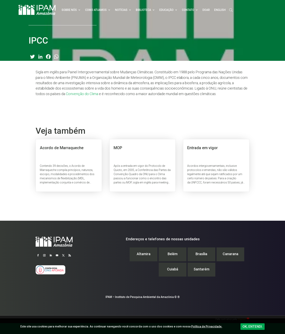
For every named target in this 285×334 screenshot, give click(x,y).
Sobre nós (69, 9)
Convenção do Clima (82, 94)
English (220, 9)
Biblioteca (143, 9)
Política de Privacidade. (206, 326)
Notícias (121, 9)
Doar (206, 9)
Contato (188, 9)
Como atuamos (96, 9)
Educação (166, 9)
